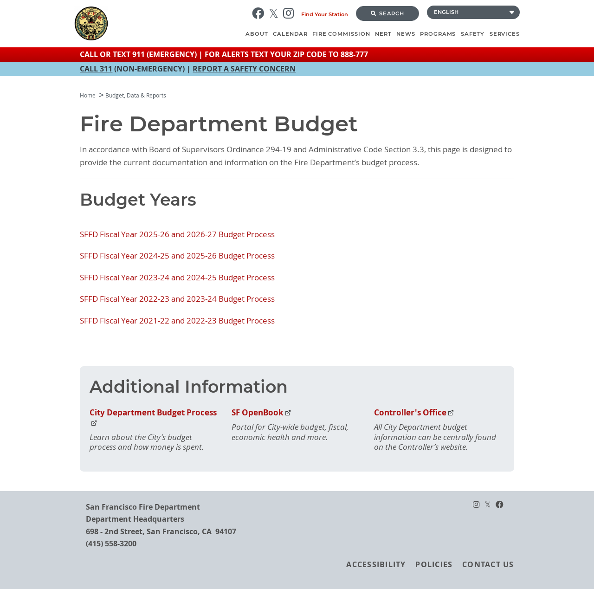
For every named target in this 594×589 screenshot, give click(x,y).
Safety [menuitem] (473, 34)
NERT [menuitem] (383, 34)
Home (88, 95)
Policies (433, 564)
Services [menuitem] (505, 34)
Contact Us (488, 564)
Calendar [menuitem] (290, 34)
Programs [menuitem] (438, 34)
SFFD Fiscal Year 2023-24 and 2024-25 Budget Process (177, 277)
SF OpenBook (258, 412)
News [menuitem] (405, 34)
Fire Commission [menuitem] (341, 34)
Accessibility (376, 564)
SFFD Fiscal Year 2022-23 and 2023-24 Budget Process (177, 299)
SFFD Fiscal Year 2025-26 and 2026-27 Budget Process (177, 234)
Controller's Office (410, 412)
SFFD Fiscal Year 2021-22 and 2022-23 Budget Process (177, 321)
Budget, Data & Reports (135, 95)
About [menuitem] (256, 34)
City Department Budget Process (153, 412)
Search (387, 13)
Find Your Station (324, 14)
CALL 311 (96, 69)
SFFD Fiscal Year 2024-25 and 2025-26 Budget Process (177, 256)
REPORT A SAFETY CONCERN (244, 69)
